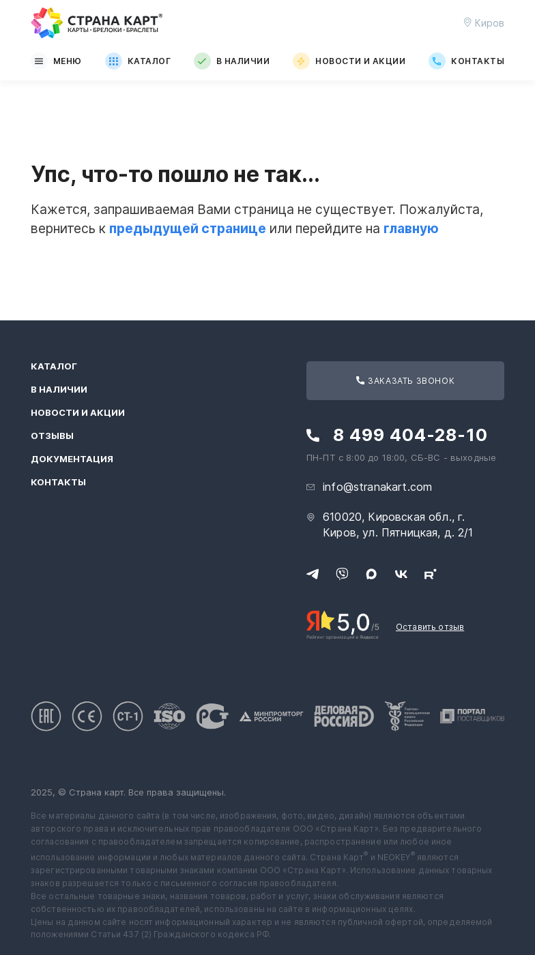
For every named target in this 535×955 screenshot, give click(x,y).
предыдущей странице (187, 228)
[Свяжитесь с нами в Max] (371, 574)
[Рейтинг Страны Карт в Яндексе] (342, 623)
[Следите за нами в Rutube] (430, 574)
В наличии (232, 61)
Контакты (466, 61)
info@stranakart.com (377, 487)
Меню (56, 61)
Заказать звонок (405, 381)
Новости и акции (349, 61)
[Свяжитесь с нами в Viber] (342, 574)
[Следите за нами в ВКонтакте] (401, 574)
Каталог (138, 61)
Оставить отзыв (430, 627)
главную (411, 228)
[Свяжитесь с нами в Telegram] (312, 574)
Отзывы (52, 436)
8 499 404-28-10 (410, 435)
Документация (72, 459)
